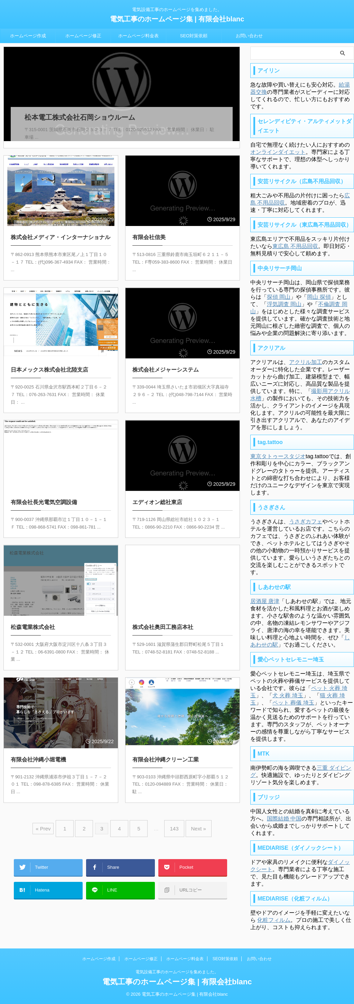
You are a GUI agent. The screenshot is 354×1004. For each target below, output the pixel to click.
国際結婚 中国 (284, 818)
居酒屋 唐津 (264, 601)
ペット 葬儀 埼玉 (293, 703)
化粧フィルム (273, 920)
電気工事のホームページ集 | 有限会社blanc (177, 19)
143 (169, 819)
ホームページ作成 (28, 35)
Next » (190, 819)
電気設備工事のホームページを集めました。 (177, 971)
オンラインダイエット (278, 152)
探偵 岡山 (278, 297)
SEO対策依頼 (193, 35)
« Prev (53, 819)
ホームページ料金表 (138, 35)
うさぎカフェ (305, 521)
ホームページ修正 (83, 35)
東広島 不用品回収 (295, 246)
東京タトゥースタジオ (278, 456)
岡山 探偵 (318, 297)
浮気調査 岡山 (284, 304)
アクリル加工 (305, 362)
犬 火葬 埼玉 (287, 695)
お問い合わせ (249, 35)
